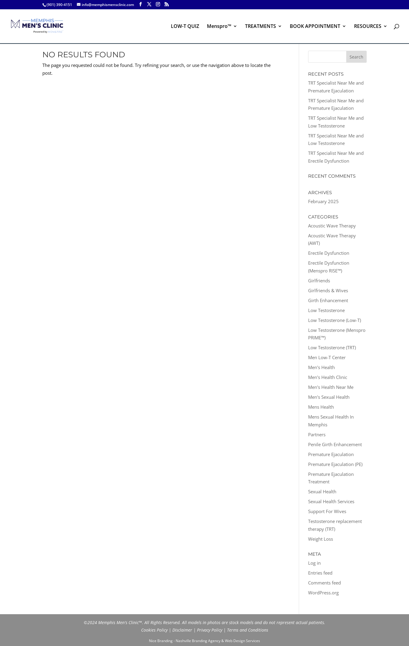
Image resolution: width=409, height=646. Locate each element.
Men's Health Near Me (330, 387)
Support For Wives (327, 511)
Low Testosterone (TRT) (332, 347)
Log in (314, 563)
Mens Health (321, 407)
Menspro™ (219, 26)
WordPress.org (323, 593)
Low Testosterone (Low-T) (334, 320)
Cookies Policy (154, 630)
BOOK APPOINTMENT (315, 26)
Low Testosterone (326, 310)
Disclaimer (182, 630)
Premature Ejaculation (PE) (335, 464)
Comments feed (324, 583)
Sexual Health (322, 491)
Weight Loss (320, 539)
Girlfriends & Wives (328, 290)
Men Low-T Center (327, 357)
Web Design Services (242, 640)
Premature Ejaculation (331, 454)
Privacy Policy (209, 630)
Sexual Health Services (331, 501)
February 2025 (323, 201)
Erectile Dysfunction (328, 253)
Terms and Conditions (247, 630)
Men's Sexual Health (329, 397)
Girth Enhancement (328, 300)
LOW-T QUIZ (185, 26)
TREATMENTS (260, 26)
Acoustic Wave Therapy (332, 226)
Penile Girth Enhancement (335, 444)
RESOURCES (367, 26)
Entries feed (320, 573)
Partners (317, 434)
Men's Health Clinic (327, 377)
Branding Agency (206, 640)
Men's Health (321, 367)
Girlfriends (319, 281)
